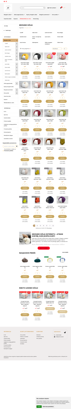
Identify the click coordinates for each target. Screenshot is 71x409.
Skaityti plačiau (44, 248)
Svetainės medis (23, 342)
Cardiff (6, 43)
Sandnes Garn (8, 56)
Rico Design (7, 53)
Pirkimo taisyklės (7, 121)
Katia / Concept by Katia (8, 60)
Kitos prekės (6, 93)
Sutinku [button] (39, 406)
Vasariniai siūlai (7, 18)
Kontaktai (22, 343)
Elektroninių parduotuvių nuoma (54, 356)
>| (53, 225)
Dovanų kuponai (7, 132)
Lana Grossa (7, 70)
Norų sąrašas (39, 338)
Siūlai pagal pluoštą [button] (18, 14)
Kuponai (16, 18)
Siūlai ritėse (7, 80)
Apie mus (6, 114)
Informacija (7, 331)
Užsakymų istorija (40, 336)
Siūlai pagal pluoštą (8, 83)
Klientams (40, 331)
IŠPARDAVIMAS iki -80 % (25, 18)
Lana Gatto (7, 64)
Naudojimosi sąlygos (8, 135)
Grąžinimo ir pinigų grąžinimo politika (10, 125)
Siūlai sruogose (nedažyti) (10, 77)
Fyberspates (7, 73)
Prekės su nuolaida (24, 336)
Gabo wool (7, 46)
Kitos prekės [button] (55, 14)
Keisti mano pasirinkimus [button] (48, 406)
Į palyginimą (24, 76)
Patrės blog (36, 18)
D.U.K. (5, 111)
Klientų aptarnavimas (27, 331)
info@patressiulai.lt (59, 336)
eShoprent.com (64, 356)
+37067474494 (57, 335)
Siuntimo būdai (7, 117)
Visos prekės (65, 252)
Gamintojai (22, 338)
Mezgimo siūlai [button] (7, 14)
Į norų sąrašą (25, 78)
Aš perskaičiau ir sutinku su (10, 149)
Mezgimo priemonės (8, 89)
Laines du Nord (8, 49)
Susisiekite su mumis (8, 138)
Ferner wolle (7, 67)
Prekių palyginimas (25, 48)
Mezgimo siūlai (7, 40)
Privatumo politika (8, 129)
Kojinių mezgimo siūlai (31, 14)
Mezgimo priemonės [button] (44, 14)
